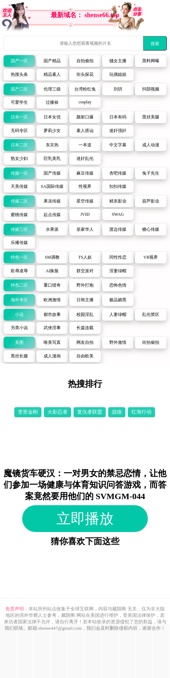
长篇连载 (85, 327)
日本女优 (52, 116)
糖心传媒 (150, 229)
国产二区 (19, 89)
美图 (19, 342)
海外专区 (19, 299)
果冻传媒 (52, 201)
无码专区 (19, 130)
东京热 (52, 144)
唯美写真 (52, 342)
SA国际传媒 (52, 186)
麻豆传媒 (85, 173)
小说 (19, 314)
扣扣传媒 (117, 186)
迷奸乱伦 (85, 158)
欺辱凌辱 (19, 270)
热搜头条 (19, 74)
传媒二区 (19, 201)
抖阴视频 (150, 89)
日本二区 (19, 144)
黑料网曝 (150, 60)
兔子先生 (150, 173)
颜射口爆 (85, 116)
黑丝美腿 (150, 116)
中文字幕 (117, 144)
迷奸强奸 (117, 130)
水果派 (52, 229)
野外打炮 (85, 285)
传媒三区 (19, 229)
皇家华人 (85, 229)
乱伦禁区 (150, 314)
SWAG (118, 214)
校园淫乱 (85, 314)
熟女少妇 (19, 158)
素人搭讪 (85, 130)
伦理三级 (52, 89)
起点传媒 (52, 214)
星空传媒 (85, 201)
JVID (85, 214)
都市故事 (52, 314)
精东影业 (117, 201)
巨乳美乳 (52, 158)
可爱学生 (19, 102)
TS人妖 (85, 257)
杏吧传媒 (117, 173)
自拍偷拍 (85, 60)
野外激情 (117, 342)
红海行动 (141, 412)
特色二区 (19, 285)
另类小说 (19, 327)
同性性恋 (117, 257)
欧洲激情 (52, 299)
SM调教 (52, 257)
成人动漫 (150, 144)
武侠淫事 (52, 327)
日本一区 (19, 116)
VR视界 (151, 257)
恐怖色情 (117, 285)
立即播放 (85, 519)
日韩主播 (85, 299)
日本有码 (117, 116)
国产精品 (52, 60)
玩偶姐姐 (117, 74)
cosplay (85, 101)
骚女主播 (117, 60)
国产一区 (19, 60)
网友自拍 (85, 342)
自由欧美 (85, 355)
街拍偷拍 (150, 342)
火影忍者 (58, 412)
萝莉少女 (52, 130)
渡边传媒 (117, 229)
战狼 (117, 412)
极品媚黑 (117, 299)
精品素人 (52, 74)
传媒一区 (19, 173)
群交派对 (85, 270)
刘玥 (118, 89)
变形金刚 (28, 412)
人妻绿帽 (117, 314)
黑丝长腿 (19, 355)
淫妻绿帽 (117, 270)
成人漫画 (52, 355)
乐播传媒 (19, 242)
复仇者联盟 (89, 412)
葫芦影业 (150, 201)
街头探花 (85, 74)
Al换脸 (52, 270)
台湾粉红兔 (85, 89)
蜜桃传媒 (19, 214)
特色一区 (19, 257)
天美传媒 (19, 186)
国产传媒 (52, 173)
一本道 (85, 144)
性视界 (85, 186)
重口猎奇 (52, 285)
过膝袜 (52, 102)
